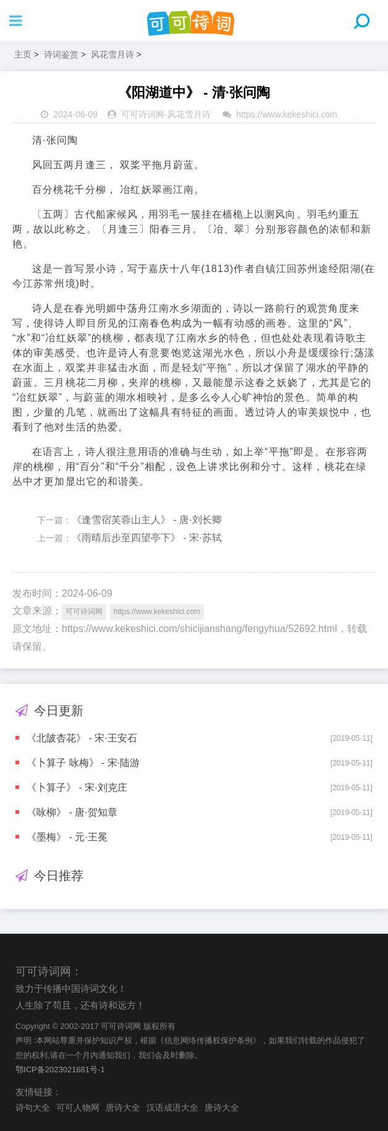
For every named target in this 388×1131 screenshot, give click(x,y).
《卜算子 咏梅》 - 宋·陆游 (83, 763)
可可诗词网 (142, 114)
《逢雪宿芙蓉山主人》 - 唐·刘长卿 (147, 519)
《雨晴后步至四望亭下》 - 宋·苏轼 (147, 537)
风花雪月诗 (112, 54)
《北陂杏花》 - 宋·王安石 (82, 738)
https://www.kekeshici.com (286, 114)
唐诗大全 (123, 1107)
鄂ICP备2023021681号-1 (60, 1069)
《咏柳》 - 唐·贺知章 (72, 812)
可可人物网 (77, 1107)
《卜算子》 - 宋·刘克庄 (77, 787)
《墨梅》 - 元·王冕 (67, 837)
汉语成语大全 (172, 1107)
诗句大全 (32, 1107)
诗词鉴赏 (61, 54)
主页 (23, 54)
